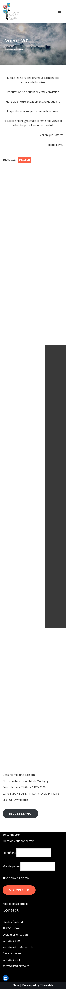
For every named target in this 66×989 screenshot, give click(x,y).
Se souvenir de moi (16, 878)
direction (24, 159)
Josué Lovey (16, 49)
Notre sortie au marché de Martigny (25, 781)
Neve (16, 985)
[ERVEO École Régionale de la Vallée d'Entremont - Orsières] (12, 11)
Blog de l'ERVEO (20, 813)
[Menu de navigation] (59, 11)
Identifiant (9, 853)
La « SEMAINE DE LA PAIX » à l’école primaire (31, 793)
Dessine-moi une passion (19, 775)
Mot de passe (11, 866)
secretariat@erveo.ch (16, 966)
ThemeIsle (46, 985)
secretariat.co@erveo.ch (18, 947)
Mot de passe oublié (15, 904)
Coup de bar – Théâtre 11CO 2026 (24, 787)
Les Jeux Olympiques (16, 800)
